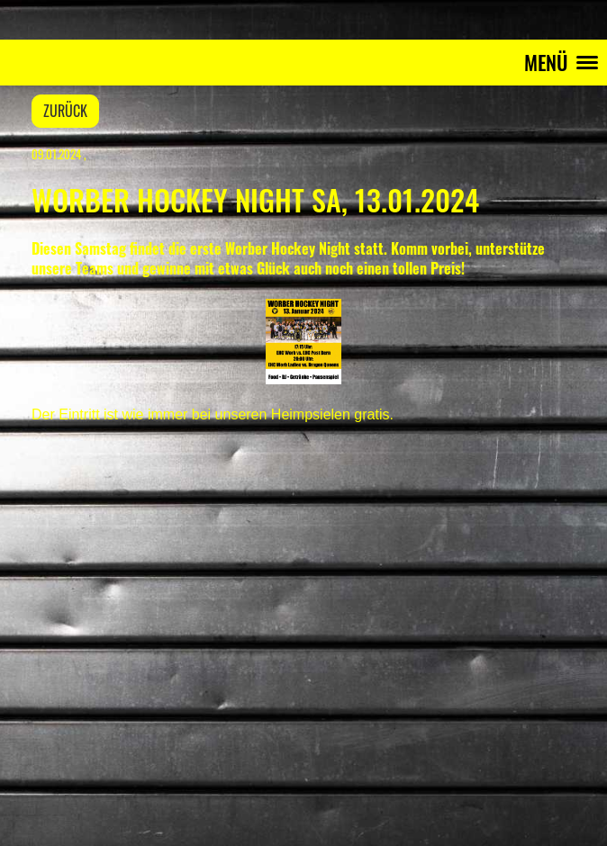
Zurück (65, 111)
